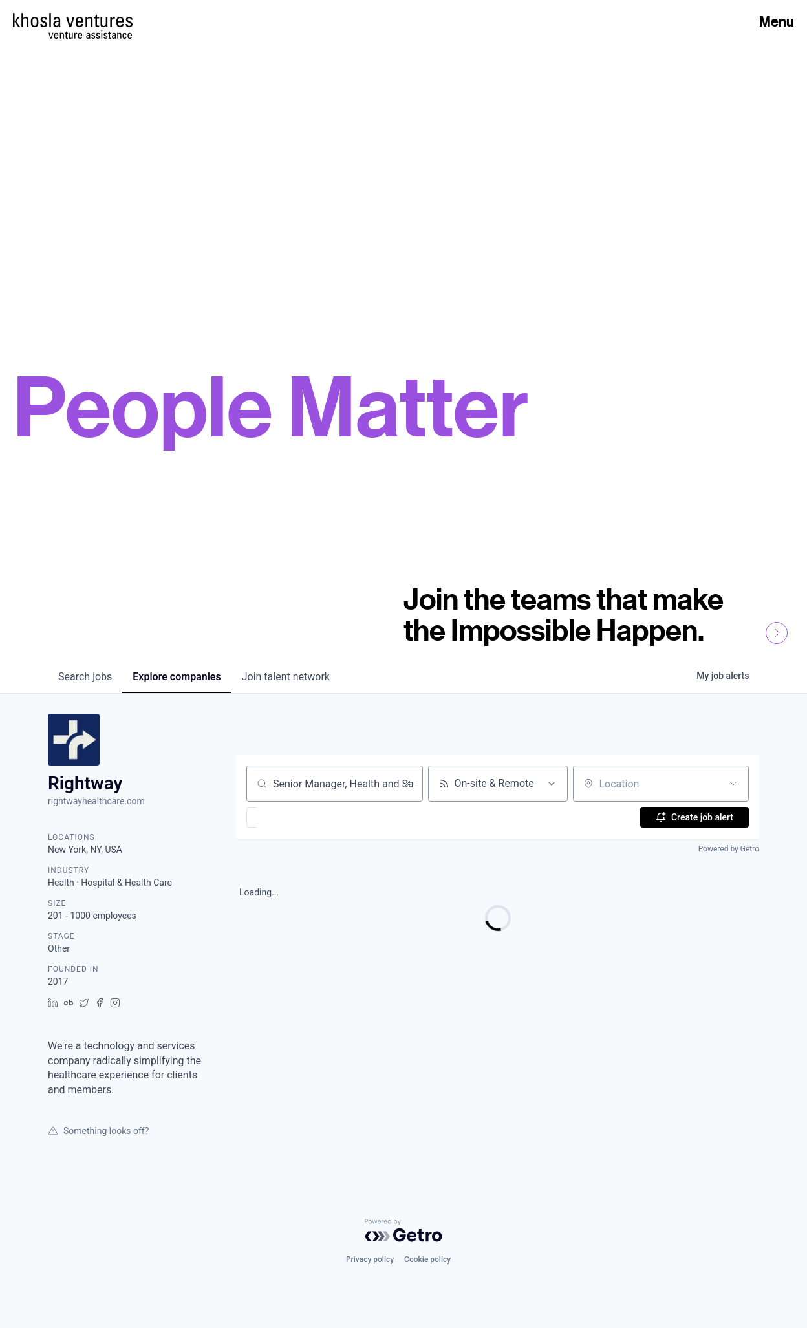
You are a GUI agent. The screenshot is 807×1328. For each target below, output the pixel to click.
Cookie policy (427, 1259)
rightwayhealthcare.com (96, 801)
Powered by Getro (728, 848)
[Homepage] (73, 20)
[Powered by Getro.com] (403, 1230)
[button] (289, 817)
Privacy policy (370, 1259)
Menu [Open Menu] (776, 21)
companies (177, 676)
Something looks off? (98, 1131)
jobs (85, 676)
